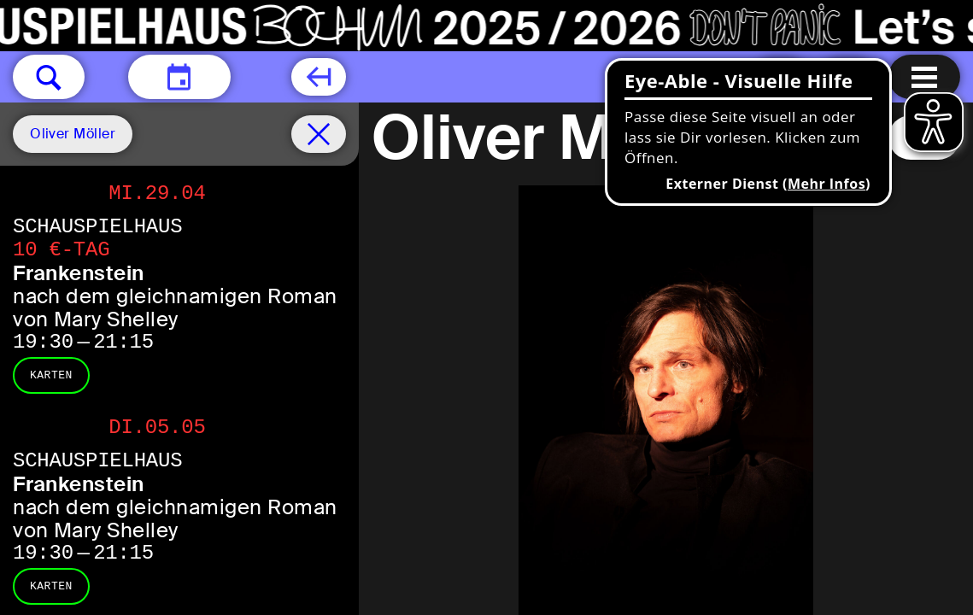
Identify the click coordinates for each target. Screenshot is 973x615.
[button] (49, 77)
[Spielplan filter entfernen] (318, 134)
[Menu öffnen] (924, 77)
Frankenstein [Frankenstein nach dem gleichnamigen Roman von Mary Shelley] (78, 273)
